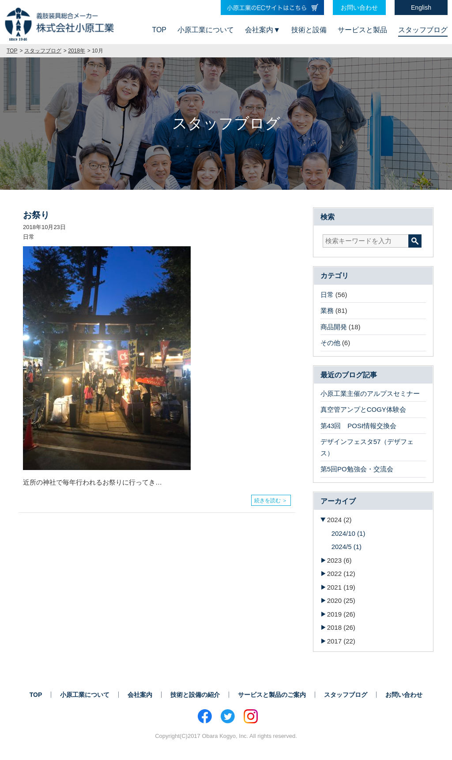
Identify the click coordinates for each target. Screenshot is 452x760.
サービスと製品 (362, 30)
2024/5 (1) (346, 546)
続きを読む (267, 498)
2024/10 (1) (348, 533)
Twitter (228, 716)
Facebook (205, 716)
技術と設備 (309, 30)
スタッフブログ (423, 30)
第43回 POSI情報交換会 (358, 425)
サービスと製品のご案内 (272, 695)
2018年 (76, 51)
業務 (327, 310)
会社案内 (259, 30)
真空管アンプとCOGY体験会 (363, 409)
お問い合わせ (359, 7)
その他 (330, 342)
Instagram (251, 716)
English (421, 7)
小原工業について (205, 30)
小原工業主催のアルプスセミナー (370, 393)
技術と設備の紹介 (195, 695)
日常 (327, 294)
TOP (159, 30)
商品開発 (333, 327)
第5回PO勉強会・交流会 (356, 469)
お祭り (36, 215)
